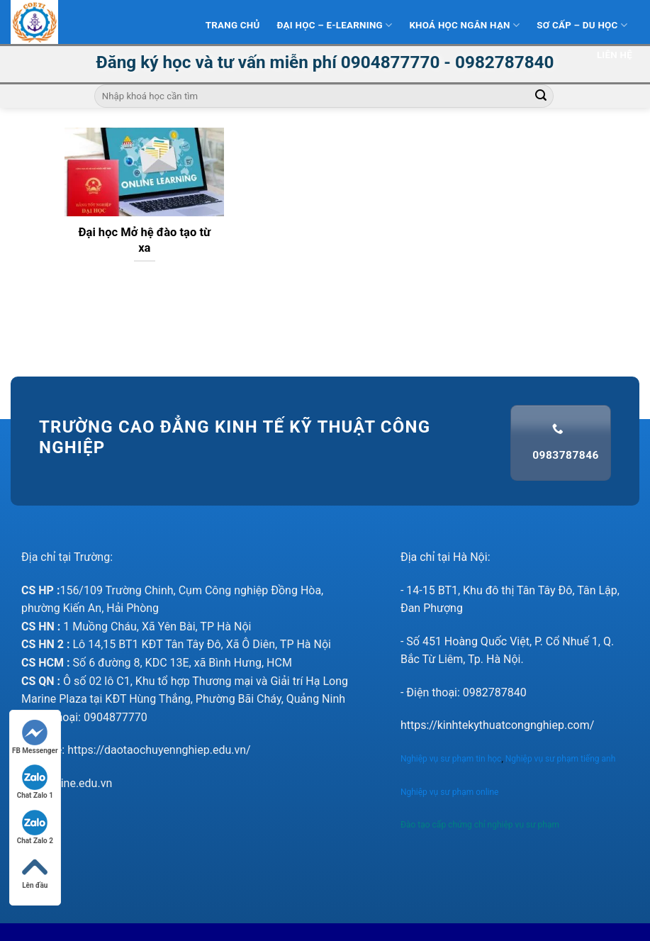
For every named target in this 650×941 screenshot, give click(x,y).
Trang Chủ (233, 25)
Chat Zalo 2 (35, 827)
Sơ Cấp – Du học (582, 25)
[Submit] (541, 96)
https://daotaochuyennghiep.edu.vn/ (159, 750)
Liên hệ (614, 55)
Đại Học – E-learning (335, 25)
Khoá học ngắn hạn (464, 25)
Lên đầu (34, 871)
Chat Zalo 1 (35, 781)
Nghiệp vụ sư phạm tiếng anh (561, 759)
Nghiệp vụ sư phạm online (449, 792)
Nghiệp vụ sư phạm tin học (450, 759)
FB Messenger (35, 737)
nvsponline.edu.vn (66, 783)
